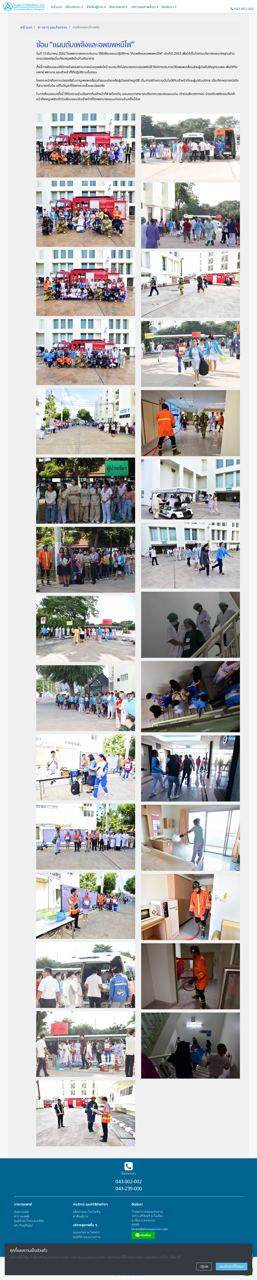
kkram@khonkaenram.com (150, 1229)
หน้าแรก (56, 7)
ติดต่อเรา (168, 7)
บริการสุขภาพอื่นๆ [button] (143, 7)
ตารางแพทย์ (21, 1216)
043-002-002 (244, 8)
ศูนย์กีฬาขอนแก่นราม (86, 1237)
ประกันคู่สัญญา (23, 1225)
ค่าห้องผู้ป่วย (80, 1216)
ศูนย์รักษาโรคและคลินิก (29, 1221)
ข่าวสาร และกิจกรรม (52, 27)
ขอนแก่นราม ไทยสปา (86, 1232)
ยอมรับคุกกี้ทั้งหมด (231, 1266)
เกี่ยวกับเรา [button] (73, 7)
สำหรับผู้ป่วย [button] (95, 7)
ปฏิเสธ (204, 1266)
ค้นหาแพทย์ (117, 7)
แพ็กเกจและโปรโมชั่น (86, 1212)
